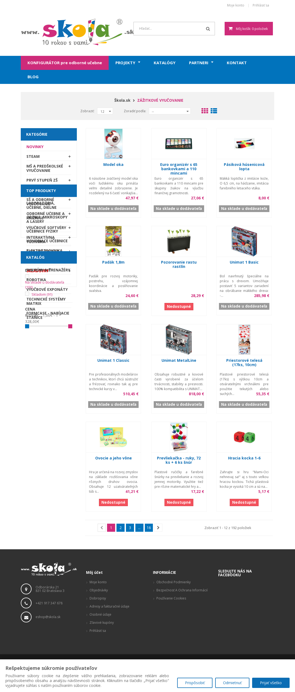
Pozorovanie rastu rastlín (179, 264)
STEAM (33, 158)
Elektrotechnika (44, 347)
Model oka (113, 164)
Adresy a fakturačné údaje (109, 606)
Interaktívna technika (40, 241)
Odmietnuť (232, 682)
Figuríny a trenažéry (48, 366)
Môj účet (94, 572)
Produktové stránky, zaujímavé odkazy (180, 617)
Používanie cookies (171, 598)
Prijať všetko (271, 682)
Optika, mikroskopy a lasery (46, 316)
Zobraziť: (87, 111)
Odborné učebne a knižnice (45, 217)
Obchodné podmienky (173, 582)
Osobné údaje (100, 614)
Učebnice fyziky (42, 327)
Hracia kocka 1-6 (244, 458)
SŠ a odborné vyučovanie (40, 203)
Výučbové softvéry (46, 229)
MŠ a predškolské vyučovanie (44, 170)
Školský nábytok (44, 262)
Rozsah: (32, 498)
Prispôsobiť (195, 682)
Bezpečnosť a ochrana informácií (182, 590)
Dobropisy (98, 598)
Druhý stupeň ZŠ (43, 191)
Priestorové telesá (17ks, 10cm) (244, 362)
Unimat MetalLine (179, 360)
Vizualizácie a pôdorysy (174, 628)
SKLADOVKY (37, 272)
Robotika (36, 376)
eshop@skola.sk (48, 617)
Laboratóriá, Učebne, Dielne (41, 301)
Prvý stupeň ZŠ (42, 182)
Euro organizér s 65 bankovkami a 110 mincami (178, 169)
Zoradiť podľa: (135, 111)
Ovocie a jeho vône (113, 458)
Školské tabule (42, 253)
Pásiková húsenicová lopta (244, 166)
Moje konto (235, 5)
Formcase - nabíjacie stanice (47, 412)
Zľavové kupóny (102, 622)
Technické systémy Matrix (46, 398)
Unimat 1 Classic (113, 360)
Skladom (42, 477)
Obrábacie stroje (44, 356)
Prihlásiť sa (261, 5)
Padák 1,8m (113, 262)
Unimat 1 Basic (244, 262)
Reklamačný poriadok (172, 606)
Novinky (34, 148)
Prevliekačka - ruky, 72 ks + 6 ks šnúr (179, 460)
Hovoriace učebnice (47, 337)
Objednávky (99, 590)
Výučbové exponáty (47, 385)
